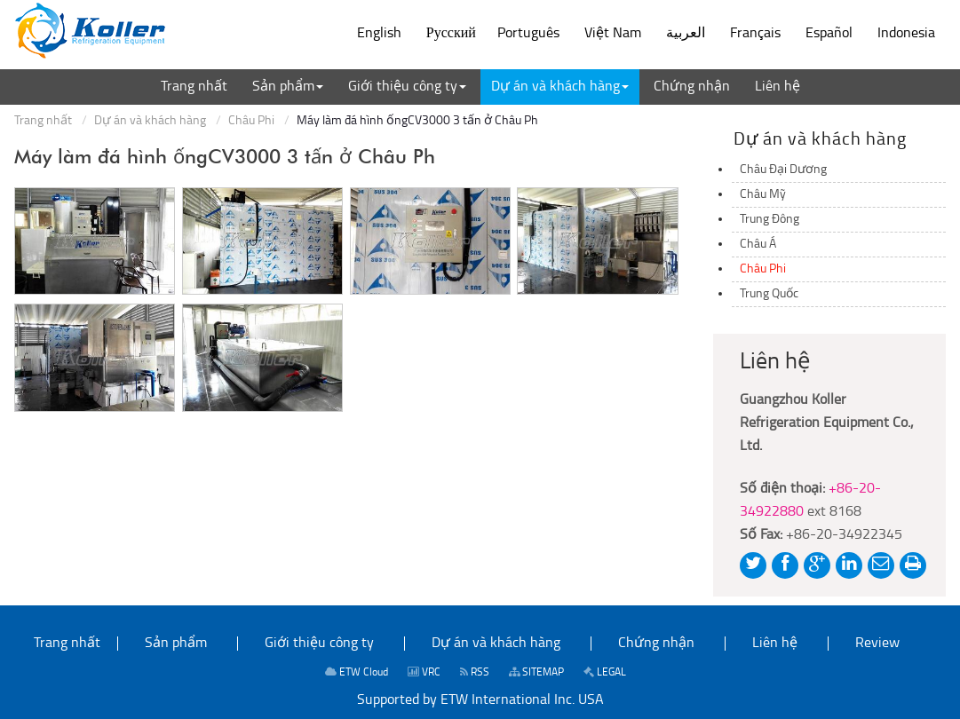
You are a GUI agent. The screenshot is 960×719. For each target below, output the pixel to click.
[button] (288, 87)
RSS (474, 672)
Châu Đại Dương (783, 170)
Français (755, 34)
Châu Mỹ (763, 194)
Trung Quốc (769, 294)
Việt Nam (612, 34)
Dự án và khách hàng (150, 121)
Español (829, 34)
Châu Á (758, 244)
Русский (451, 34)
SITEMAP (536, 672)
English (379, 34)
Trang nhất (43, 121)
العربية (685, 34)
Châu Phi (251, 121)
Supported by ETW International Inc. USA (480, 700)
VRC (424, 672)
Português (528, 34)
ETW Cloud (356, 672)
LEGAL (604, 672)
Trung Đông (769, 219)
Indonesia (906, 34)
